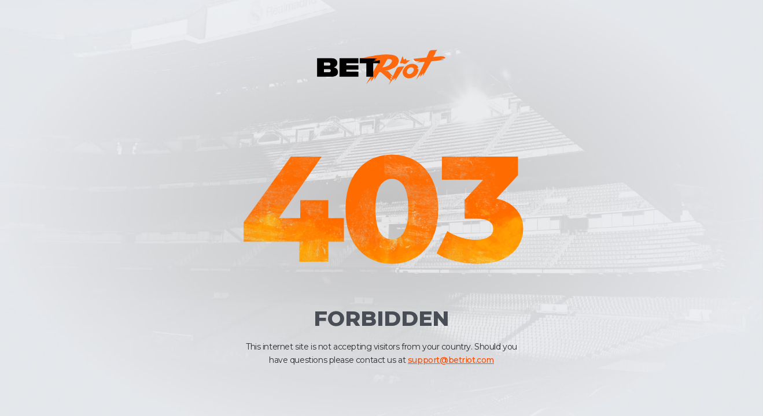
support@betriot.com (451, 360)
